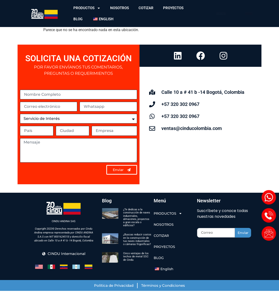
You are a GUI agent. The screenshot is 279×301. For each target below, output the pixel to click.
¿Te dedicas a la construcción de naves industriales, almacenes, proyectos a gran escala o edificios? (136, 227)
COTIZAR (146, 8)
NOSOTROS (119, 8)
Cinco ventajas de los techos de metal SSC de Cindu (136, 266)
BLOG (77, 19)
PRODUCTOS (87, 8)
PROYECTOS (173, 8)
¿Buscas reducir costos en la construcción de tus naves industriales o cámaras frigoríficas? (137, 249)
